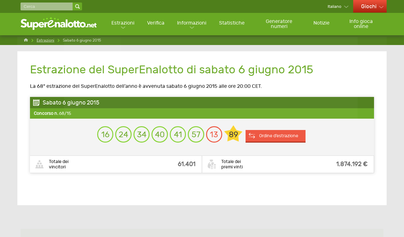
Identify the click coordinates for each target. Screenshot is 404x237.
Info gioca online (361, 24)
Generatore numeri (279, 24)
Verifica (155, 24)
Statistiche (232, 24)
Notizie (322, 24)
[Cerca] (47, 6)
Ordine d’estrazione (283, 134)
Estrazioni (122, 24)
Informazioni (192, 24)
